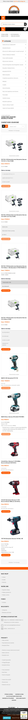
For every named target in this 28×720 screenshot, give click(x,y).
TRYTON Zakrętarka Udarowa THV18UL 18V (12, 538)
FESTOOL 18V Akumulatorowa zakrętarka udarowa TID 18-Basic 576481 (14, 318)
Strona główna (9, 694)
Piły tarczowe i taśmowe (8, 61)
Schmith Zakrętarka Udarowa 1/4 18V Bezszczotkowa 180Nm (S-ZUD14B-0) (10, 500)
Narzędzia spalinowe (7, 101)
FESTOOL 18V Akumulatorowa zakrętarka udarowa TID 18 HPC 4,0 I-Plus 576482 (14, 215)
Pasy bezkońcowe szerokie (8, 642)
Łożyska (4, 84)
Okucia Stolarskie (6, 88)
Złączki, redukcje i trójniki (8, 104)
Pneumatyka (5, 94)
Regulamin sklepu (6, 589)
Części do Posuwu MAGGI (8, 108)
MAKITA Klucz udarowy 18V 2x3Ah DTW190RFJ (12, 416)
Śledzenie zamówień (6, 612)
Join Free (16, 1)
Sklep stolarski (5, 640)
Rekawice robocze (6, 684)
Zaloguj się (4, 610)
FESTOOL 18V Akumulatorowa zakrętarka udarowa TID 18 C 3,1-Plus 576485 (14, 160)
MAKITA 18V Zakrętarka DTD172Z (9, 378)
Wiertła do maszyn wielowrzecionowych (10, 650)
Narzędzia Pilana (5, 645)
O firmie (3, 577)
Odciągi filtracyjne (6, 662)
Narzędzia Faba (19, 694)
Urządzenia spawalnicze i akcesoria (10, 78)
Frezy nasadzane (5, 669)
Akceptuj (7, 718)
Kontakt (3, 579)
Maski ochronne (5, 652)
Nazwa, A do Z (17, 126)
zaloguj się (22, 1)
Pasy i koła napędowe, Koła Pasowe (10, 91)
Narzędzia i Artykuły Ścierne (9, 68)
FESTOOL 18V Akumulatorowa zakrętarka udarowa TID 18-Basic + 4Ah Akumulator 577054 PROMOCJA (14, 267)
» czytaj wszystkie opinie (5, 115)
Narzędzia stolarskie (8, 698)
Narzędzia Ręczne (6, 48)
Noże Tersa (4, 672)
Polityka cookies (5, 594)
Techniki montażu (6, 98)
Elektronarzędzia (6, 74)
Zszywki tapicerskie (6, 660)
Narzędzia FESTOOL (7, 71)
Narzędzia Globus (6, 665)
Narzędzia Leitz (5, 655)
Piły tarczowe (5, 682)
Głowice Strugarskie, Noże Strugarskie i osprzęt (13, 64)
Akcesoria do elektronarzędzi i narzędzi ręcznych (13, 51)
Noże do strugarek (6, 674)
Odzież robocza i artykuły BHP (9, 44)
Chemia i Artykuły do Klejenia (9, 54)
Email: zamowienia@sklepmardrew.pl (12, 625)
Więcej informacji (16, 717)
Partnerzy (4, 582)
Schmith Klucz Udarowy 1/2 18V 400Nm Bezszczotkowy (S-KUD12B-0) (10, 462)
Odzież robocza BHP (6, 679)
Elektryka (4, 81)
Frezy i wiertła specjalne (8, 58)
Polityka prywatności (6, 592)
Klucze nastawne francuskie (14, 696)
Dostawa (4, 602)
